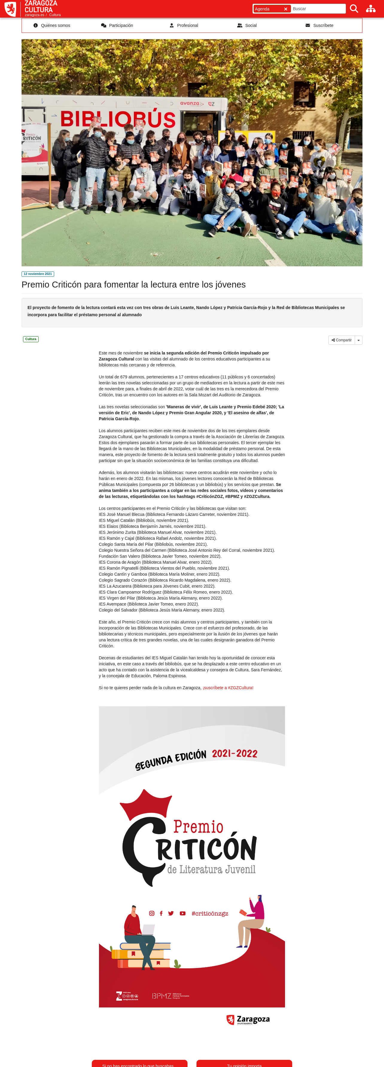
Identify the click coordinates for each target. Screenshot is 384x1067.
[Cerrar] (285, 9)
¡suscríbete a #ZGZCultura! (228, 687)
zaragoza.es (34, 15)
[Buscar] (354, 8)
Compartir (342, 340)
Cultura (55, 15)
